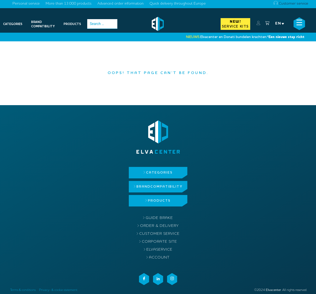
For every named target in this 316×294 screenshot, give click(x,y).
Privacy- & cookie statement (58, 290)
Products (159, 200)
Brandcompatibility (159, 186)
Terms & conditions (23, 290)
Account (159, 258)
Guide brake (159, 218)
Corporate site (159, 242)
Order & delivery (159, 226)
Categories (159, 172)
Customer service (291, 4)
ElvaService (159, 250)
